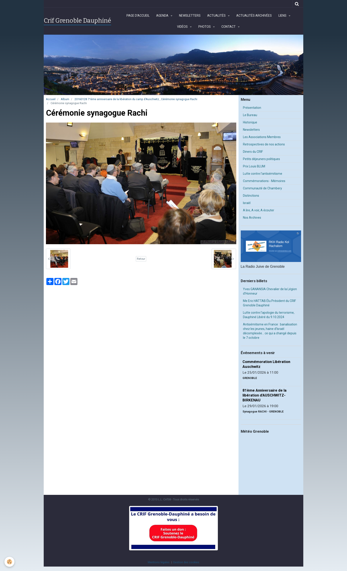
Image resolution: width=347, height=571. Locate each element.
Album (65, 99)
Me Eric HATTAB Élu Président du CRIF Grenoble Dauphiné (269, 303)
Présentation (252, 107)
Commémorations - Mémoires (264, 181)
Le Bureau (250, 115)
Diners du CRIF (253, 151)
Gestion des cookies (186, 562)
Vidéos (182, 26)
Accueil (50, 99)
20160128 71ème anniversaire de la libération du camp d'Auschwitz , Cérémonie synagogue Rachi (136, 99)
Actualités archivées (254, 15)
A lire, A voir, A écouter (258, 210)
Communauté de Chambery (262, 188)
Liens (282, 15)
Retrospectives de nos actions (264, 144)
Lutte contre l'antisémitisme (262, 173)
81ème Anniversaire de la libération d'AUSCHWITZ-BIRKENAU (264, 395)
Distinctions (251, 195)
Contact (228, 26)
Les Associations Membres (262, 137)
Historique (250, 122)
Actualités (216, 15)
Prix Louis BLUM (254, 166)
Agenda (162, 15)
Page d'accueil (138, 15)
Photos (204, 26)
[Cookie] (9, 562)
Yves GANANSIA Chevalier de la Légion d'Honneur (270, 291)
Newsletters (190, 15)
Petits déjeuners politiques (261, 159)
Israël (246, 203)
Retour (141, 258)
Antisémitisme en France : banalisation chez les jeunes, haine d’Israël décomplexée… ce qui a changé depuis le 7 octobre (270, 331)
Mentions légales (159, 562)
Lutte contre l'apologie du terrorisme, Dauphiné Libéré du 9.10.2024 (268, 315)
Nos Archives (252, 217)
